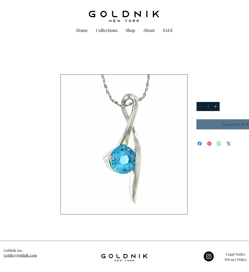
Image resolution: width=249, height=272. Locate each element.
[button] (235, 254)
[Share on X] (229, 144)
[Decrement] (200, 106)
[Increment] (216, 106)
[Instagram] (209, 256)
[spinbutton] (208, 106)
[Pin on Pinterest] (209, 144)
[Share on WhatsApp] (219, 144)
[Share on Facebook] (200, 144)
